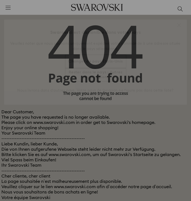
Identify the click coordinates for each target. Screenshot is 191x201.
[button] (179, 25)
